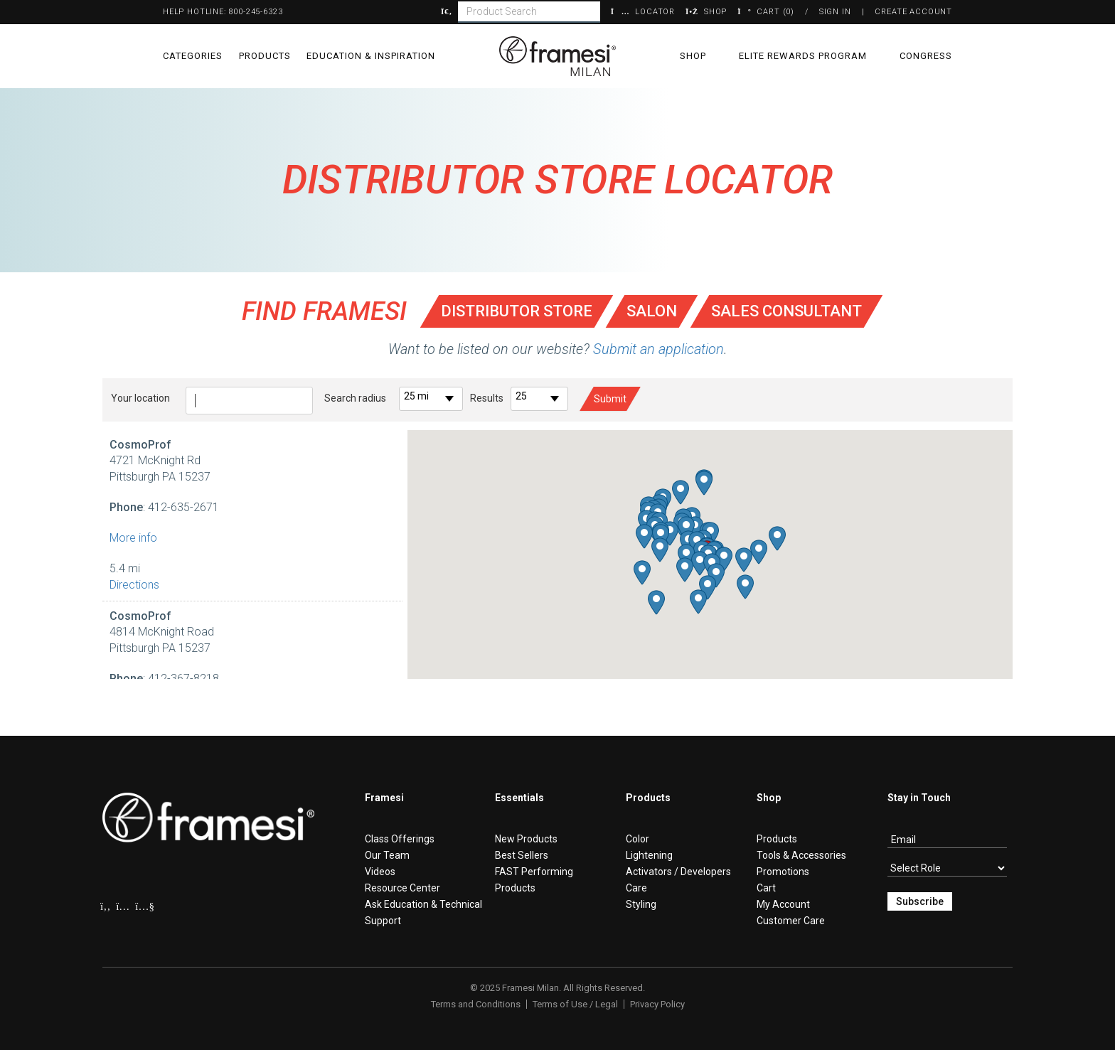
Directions (134, 584)
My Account (783, 904)
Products (265, 55)
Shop (693, 55)
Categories (193, 55)
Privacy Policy (657, 1004)
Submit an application (658, 349)
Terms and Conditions (476, 1004)
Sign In (835, 11)
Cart (766, 888)
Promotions (783, 871)
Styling (641, 904)
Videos (380, 871)
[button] (699, 563)
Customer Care (791, 920)
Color (637, 839)
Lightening (649, 855)
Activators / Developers (678, 871)
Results (486, 398)
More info (133, 538)
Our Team (387, 855)
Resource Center (402, 888)
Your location (140, 398)
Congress (926, 55)
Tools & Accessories (801, 855)
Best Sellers (521, 855)
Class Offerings (399, 839)
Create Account (913, 11)
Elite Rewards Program (803, 55)
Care (636, 888)
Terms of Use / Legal (575, 1004)
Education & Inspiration (370, 55)
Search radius (355, 398)
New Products (526, 839)
